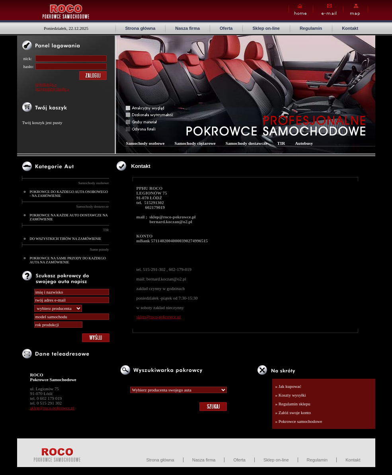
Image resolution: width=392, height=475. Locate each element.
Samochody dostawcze (92, 206)
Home (301, 10)
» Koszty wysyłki (290, 395)
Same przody (99, 249)
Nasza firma (187, 28)
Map (355, 10)
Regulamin (311, 28)
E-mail (328, 10)
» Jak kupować (288, 386)
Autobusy (304, 143)
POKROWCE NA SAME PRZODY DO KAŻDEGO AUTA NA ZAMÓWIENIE (68, 260)
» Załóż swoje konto (293, 412)
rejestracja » (46, 84)
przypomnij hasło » (52, 88)
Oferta (226, 28)
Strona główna (140, 28)
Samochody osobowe (93, 183)
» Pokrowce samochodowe (298, 421)
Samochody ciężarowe (194, 143)
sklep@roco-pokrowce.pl (52, 407)
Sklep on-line (265, 28)
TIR (106, 230)
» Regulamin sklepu (292, 403)
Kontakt (350, 28)
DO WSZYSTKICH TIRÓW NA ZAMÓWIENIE (65, 239)
